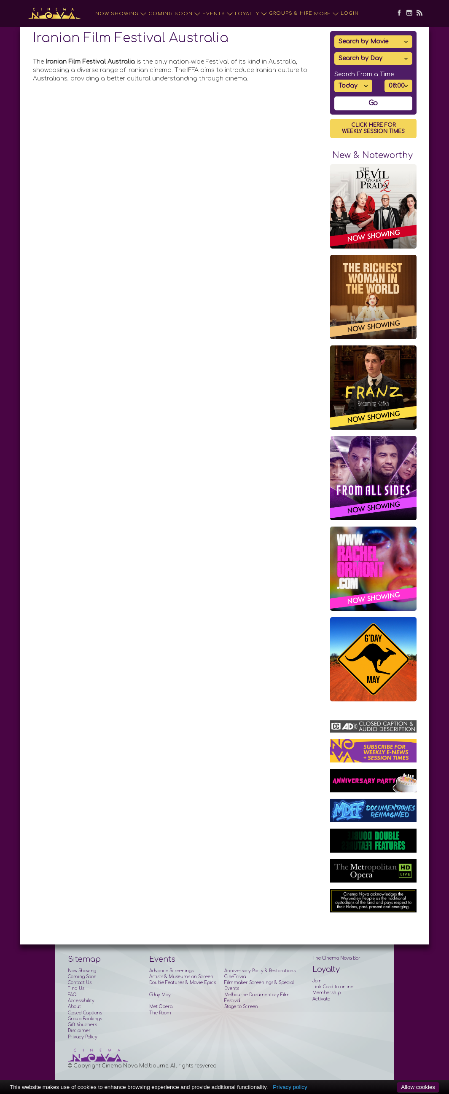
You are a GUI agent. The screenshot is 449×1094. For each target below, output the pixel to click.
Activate (321, 999)
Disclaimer (79, 1030)
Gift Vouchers (82, 1024)
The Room (160, 1013)
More (326, 14)
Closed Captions (85, 1013)
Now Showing (121, 14)
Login (350, 13)
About (74, 1006)
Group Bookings (85, 1018)
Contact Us (79, 982)
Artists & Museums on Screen (181, 976)
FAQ (72, 994)
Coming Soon (174, 14)
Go (373, 103)
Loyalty (251, 14)
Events (217, 14)
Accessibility (81, 1000)
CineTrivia (235, 976)
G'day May (160, 994)
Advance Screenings (171, 970)
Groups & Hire (290, 13)
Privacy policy (290, 1087)
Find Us (76, 988)
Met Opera (160, 1006)
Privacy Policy (82, 1037)
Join (317, 981)
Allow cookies (418, 1087)
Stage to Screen (241, 1006)
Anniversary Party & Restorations (260, 970)
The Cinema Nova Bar (336, 958)
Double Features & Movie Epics (182, 982)
